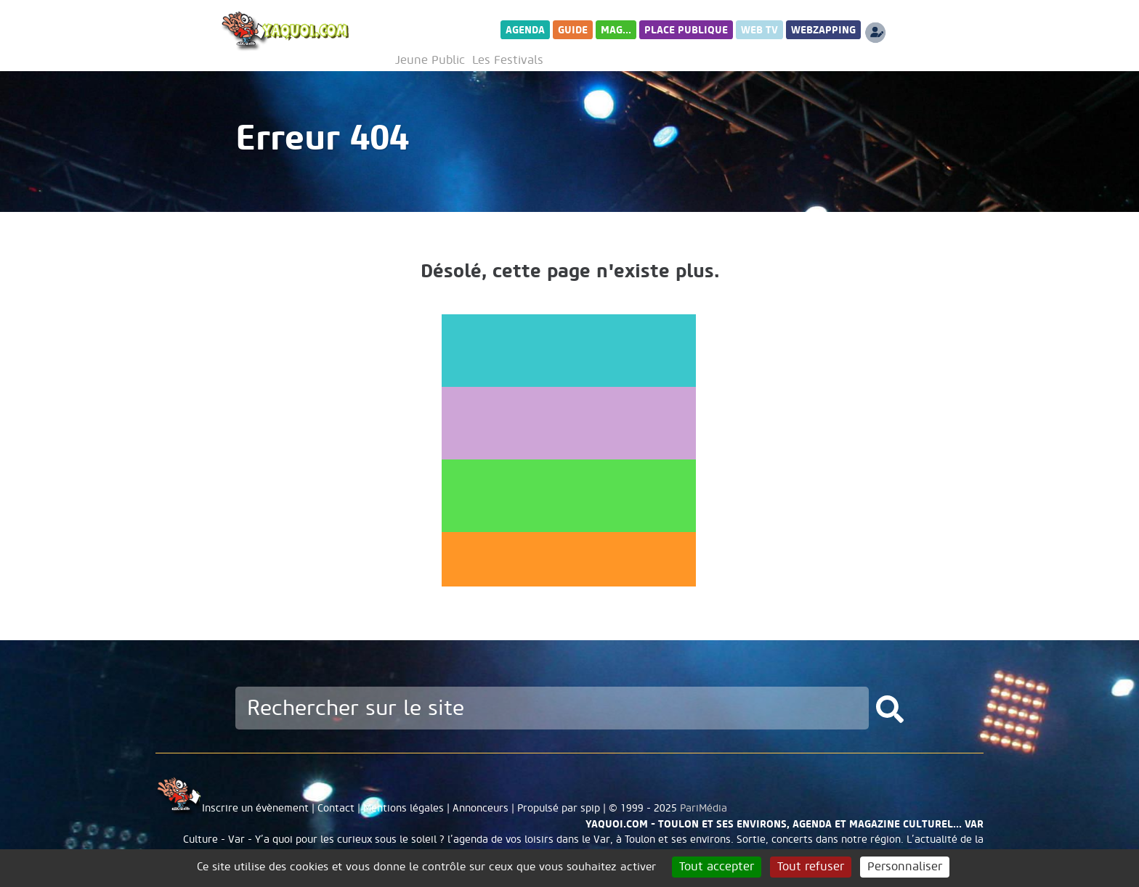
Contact (335, 808)
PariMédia (703, 808)
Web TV (759, 30)
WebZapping (823, 30)
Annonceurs (480, 808)
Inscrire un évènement (255, 808)
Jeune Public (430, 60)
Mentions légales (403, 808)
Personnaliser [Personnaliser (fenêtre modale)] (904, 866)
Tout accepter (716, 866)
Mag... (616, 30)
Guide (573, 30)
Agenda (525, 30)
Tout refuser (810, 866)
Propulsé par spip (558, 808)
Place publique (686, 30)
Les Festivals (508, 60)
